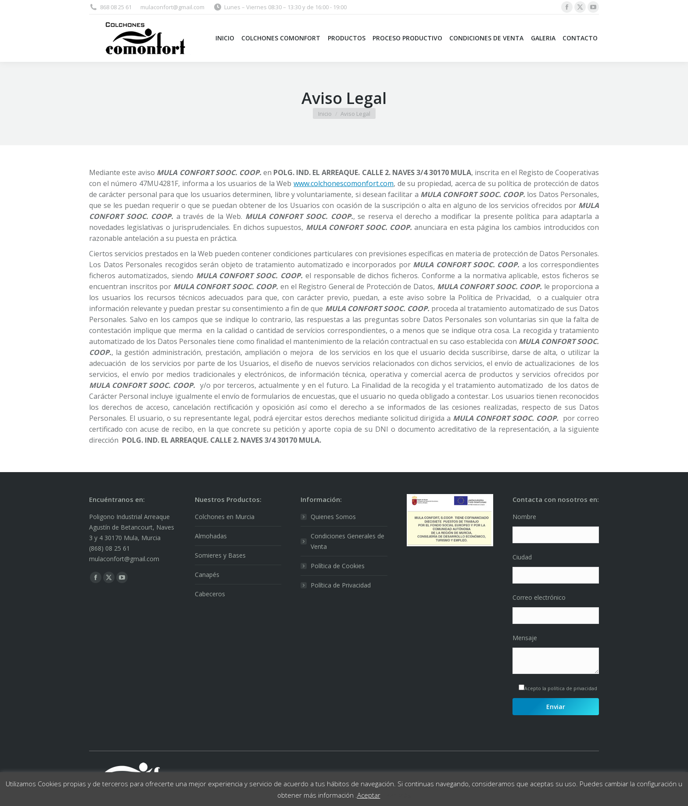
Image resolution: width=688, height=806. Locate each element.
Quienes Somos (333, 516)
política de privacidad (572, 688)
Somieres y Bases (220, 555)
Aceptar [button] (368, 795)
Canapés (207, 574)
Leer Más (396, 795)
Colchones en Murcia (224, 516)
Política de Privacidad (341, 585)
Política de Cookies (338, 566)
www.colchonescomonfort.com (344, 183)
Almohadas (211, 536)
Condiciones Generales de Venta (347, 541)
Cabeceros (210, 594)
